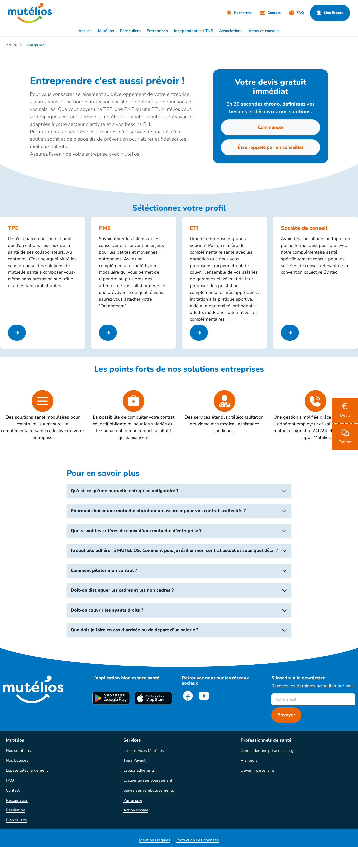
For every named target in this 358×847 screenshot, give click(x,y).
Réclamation (17, 800)
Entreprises (157, 31)
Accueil (85, 31)
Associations (230, 31)
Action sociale (135, 810)
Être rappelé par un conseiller (271, 147)
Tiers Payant (134, 760)
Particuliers (130, 31)
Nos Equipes (17, 760)
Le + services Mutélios (143, 750)
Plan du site (16, 820)
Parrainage (132, 800)
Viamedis (249, 760)
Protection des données (197, 840)
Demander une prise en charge (268, 750)
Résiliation (15, 810)
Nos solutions (18, 750)
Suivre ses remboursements (148, 790)
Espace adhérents (139, 770)
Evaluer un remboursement (147, 780)
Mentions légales (154, 840)
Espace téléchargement (27, 770)
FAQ (10, 780)
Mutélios (106, 31)
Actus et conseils (264, 31)
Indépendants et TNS (193, 31)
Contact (13, 790)
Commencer (271, 127)
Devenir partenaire (257, 770)
